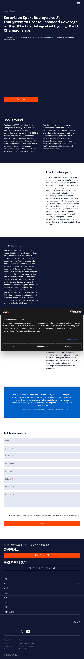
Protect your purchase (26, 643)
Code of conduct (9, 649)
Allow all (68, 346)
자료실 (6, 588)
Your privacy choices (26, 646)
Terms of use (8, 640)
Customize (42, 346)
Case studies (25, 11)
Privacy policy (8, 646)
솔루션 (6, 583)
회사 (5, 598)
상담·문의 (76, 622)
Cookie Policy (23, 649)
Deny (15, 346)
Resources (14, 11)
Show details (72, 339)
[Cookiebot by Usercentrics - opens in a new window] (71, 311)
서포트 (6, 593)
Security (6, 643)
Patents (21, 640)
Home (6, 11)
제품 (5, 579)
